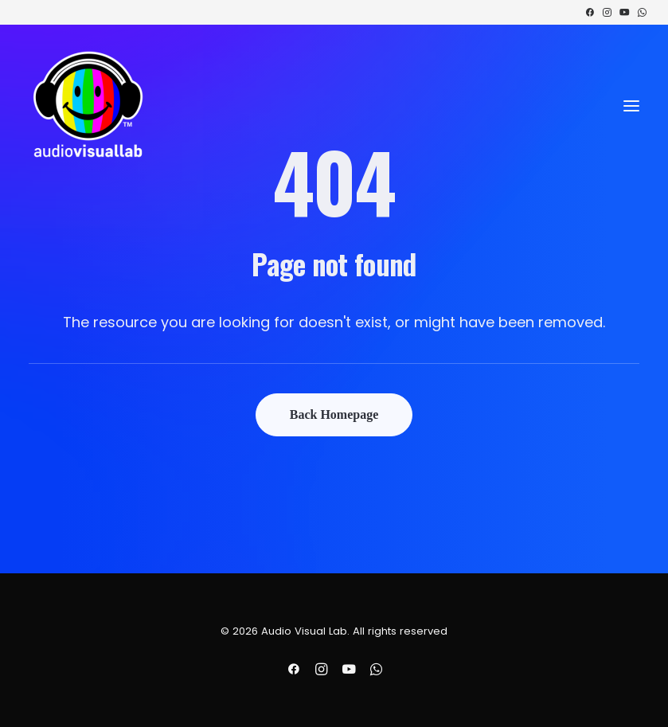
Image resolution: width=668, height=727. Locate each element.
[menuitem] (589, 12)
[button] (589, 12)
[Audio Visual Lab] (88, 106)
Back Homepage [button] (334, 414)
